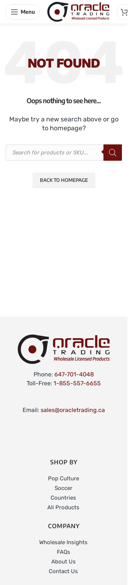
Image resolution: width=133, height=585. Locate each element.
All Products (63, 507)
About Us (63, 561)
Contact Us (63, 571)
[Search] (112, 152)
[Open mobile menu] (23, 11)
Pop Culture (63, 478)
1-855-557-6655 (77, 383)
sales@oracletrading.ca (73, 410)
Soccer (63, 488)
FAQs (63, 552)
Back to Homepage (64, 180)
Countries (63, 497)
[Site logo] (78, 11)
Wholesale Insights (63, 542)
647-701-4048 (74, 374)
